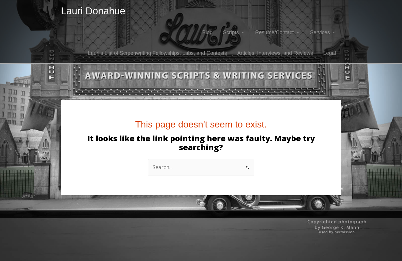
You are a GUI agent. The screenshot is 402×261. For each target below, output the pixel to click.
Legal (329, 53)
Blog (207, 32)
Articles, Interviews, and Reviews (275, 53)
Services (320, 32)
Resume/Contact (274, 32)
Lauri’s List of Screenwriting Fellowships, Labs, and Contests (157, 53)
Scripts (231, 32)
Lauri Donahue (93, 10)
